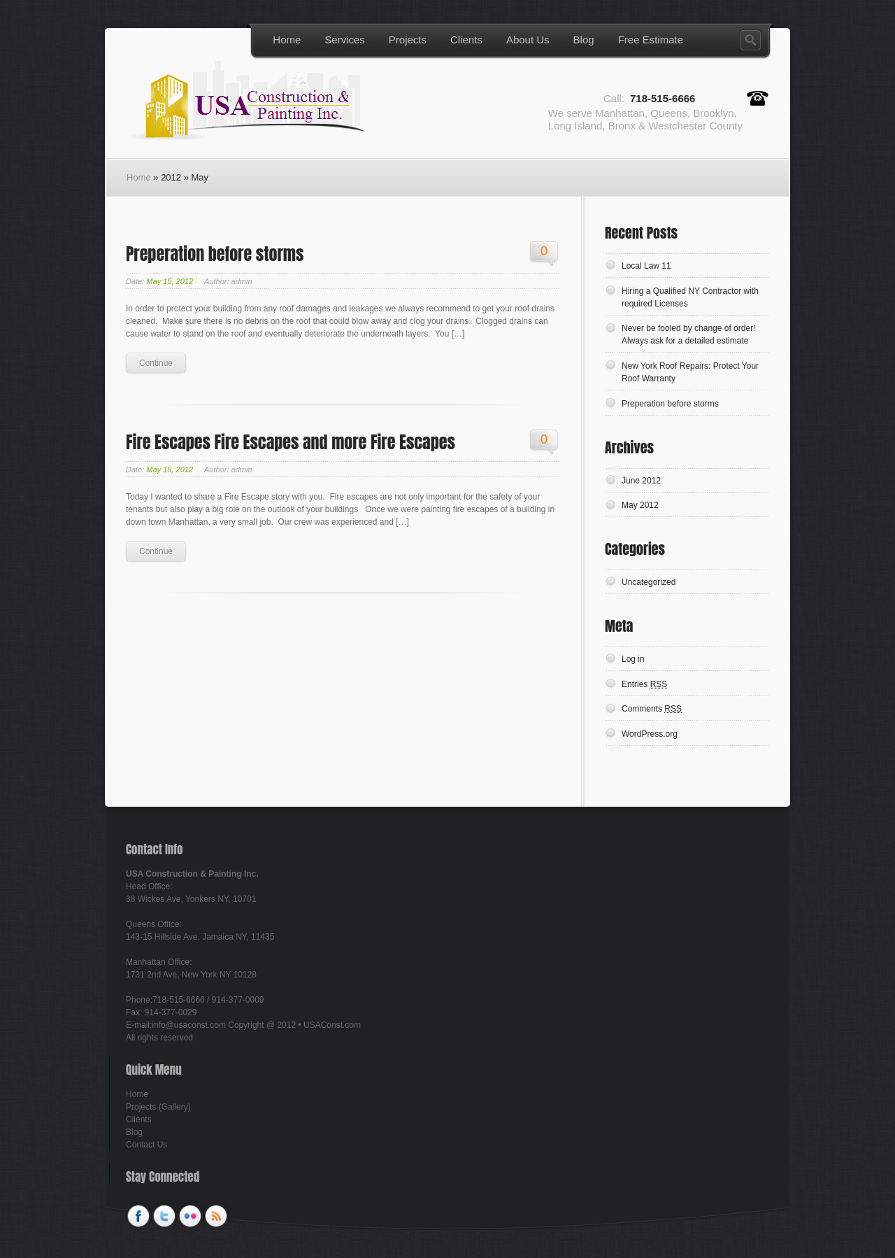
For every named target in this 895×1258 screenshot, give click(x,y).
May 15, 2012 (169, 281)
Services (344, 39)
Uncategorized (648, 582)
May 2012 (640, 505)
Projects (408, 39)
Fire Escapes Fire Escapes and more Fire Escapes (290, 442)
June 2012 (641, 481)
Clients (466, 39)
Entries (644, 684)
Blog (583, 39)
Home (287, 39)
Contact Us (146, 1145)
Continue (156, 363)
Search (750, 40)
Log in (633, 659)
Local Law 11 (646, 266)
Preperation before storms (214, 254)
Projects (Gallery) (158, 1107)
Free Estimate (650, 39)
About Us (528, 39)
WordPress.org (650, 734)
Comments (652, 709)
